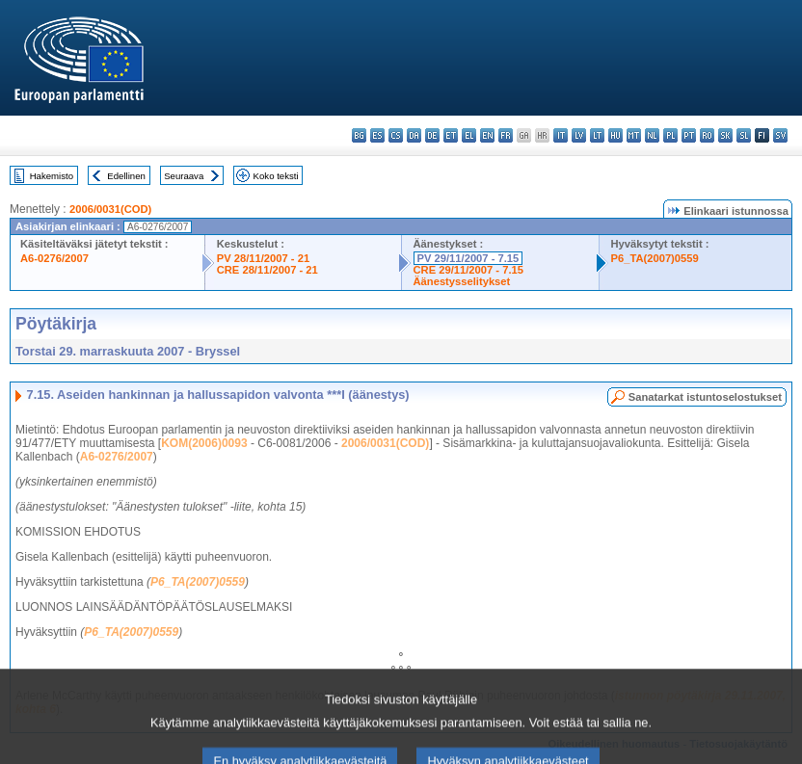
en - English (487, 135)
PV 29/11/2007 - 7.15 (468, 258)
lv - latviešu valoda (579, 135)
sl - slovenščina (743, 135)
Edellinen (126, 176)
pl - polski (670, 135)
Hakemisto (51, 176)
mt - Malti (634, 135)
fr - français (505, 135)
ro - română (707, 135)
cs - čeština (395, 135)
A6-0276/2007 (54, 258)
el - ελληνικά (469, 135)
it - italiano (560, 135)
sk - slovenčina (725, 135)
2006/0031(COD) (110, 209)
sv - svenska (780, 135)
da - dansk (414, 135)
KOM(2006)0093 (204, 443)
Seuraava (183, 176)
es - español (377, 135)
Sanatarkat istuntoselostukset (705, 397)
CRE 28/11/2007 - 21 (267, 270)
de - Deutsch (432, 135)
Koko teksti (276, 176)
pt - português (689, 135)
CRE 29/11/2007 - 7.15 (468, 270)
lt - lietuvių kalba (597, 135)
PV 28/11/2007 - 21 (263, 258)
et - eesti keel (450, 135)
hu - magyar (615, 135)
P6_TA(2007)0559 (655, 258)
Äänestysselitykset (462, 281)
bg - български (359, 135)
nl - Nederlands (652, 135)
